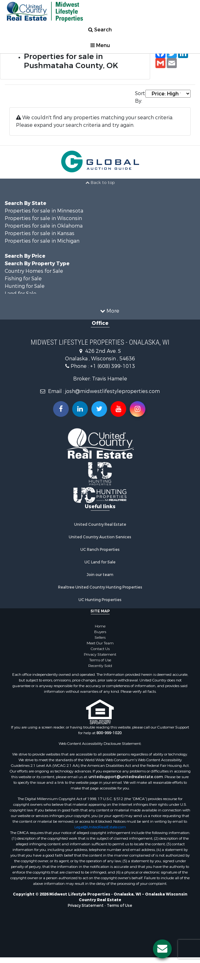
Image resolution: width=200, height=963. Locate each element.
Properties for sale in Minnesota (44, 210)
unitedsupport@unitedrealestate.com (126, 776)
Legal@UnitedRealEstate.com (100, 827)
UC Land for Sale (100, 562)
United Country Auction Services (100, 537)
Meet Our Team (100, 643)
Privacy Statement (100, 654)
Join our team (100, 574)
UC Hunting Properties (100, 599)
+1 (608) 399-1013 (112, 366)
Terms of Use (100, 660)
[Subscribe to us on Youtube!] (118, 409)
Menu (100, 45)
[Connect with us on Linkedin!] (80, 409)
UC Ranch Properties (100, 549)
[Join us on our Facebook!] (61, 409)
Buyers (100, 631)
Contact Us (100, 648)
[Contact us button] (162, 948)
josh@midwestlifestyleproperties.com (112, 391)
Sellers (100, 637)
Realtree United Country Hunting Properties (100, 587)
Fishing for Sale (23, 278)
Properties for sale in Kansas (39, 233)
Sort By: (140, 97)
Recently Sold (100, 665)
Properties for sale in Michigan (42, 241)
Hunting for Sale (25, 286)
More (109, 311)
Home (100, 626)
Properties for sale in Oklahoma (44, 226)
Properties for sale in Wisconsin (43, 218)
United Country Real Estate (100, 524)
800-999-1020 (109, 732)
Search (100, 29)
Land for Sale (20, 293)
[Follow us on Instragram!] (137, 409)
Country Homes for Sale (34, 271)
